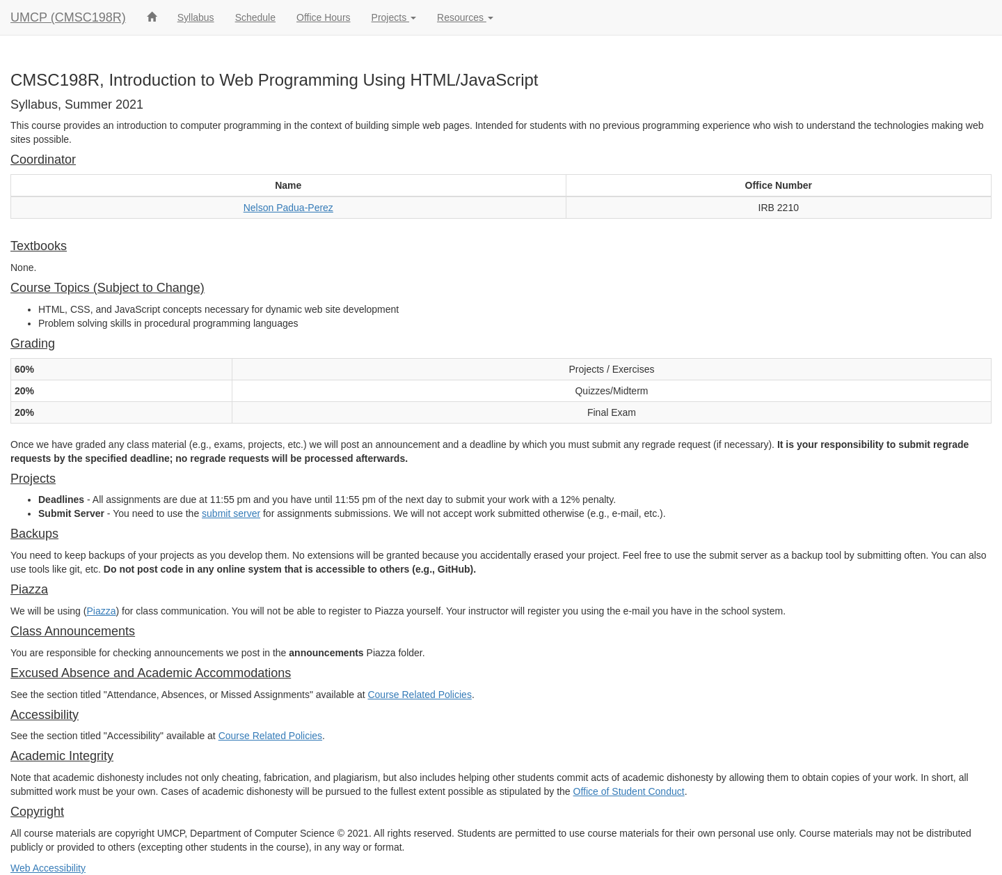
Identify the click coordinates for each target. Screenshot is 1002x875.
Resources (465, 17)
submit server (231, 513)
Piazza (101, 611)
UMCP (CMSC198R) (68, 17)
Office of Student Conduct (629, 791)
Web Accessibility (48, 868)
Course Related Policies (419, 694)
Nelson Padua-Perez (288, 207)
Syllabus (195, 17)
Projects (394, 17)
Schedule (255, 17)
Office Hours (323, 17)
